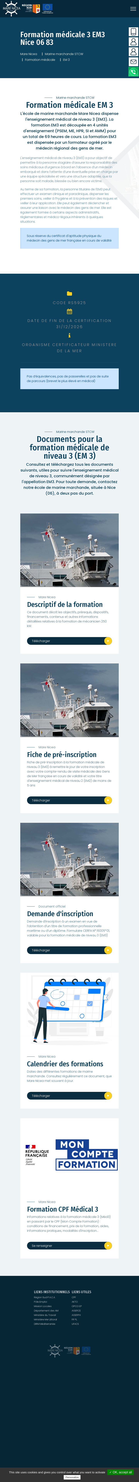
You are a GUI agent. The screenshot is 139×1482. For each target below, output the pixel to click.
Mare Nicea (28, 54)
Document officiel (52, 906)
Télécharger (41, 641)
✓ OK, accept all (120, 1472)
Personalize (72, 1477)
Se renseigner (42, 1246)
